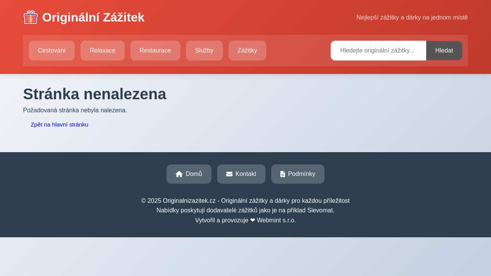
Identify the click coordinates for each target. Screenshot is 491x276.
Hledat (444, 50)
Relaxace (102, 50)
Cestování (52, 50)
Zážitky (247, 50)
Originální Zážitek (84, 17)
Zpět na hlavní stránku (59, 124)
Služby (204, 50)
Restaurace (155, 50)
